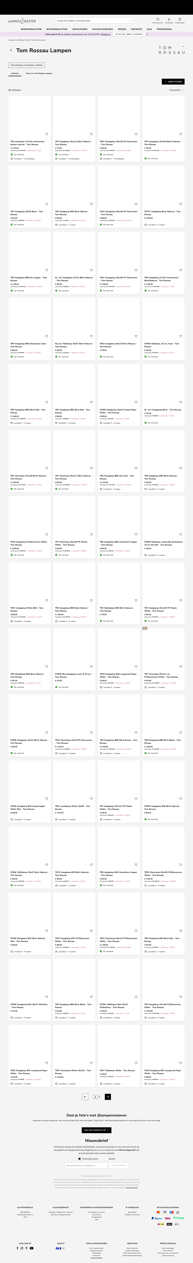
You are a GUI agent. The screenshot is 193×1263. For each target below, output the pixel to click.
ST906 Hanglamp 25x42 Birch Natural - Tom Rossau (29, 731)
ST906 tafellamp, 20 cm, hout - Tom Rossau (161, 334)
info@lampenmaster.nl (25, 1204)
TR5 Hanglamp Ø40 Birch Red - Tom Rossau (161, 929)
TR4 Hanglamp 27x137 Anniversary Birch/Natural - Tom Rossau (161, 268)
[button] (46, 123)
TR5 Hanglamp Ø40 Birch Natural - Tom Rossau (72, 202)
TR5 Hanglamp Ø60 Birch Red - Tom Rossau (72, 400)
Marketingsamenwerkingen (132, 1245)
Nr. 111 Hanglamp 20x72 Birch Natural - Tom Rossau (74, 268)
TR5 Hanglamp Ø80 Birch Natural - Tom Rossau (72, 598)
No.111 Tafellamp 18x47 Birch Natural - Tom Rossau (74, 334)
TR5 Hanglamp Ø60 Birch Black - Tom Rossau (73, 995)
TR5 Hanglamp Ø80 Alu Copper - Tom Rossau (28, 268)
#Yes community (132, 1237)
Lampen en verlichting (16, 29)
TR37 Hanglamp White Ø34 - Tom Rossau (26, 598)
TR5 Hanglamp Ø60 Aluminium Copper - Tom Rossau (118, 532)
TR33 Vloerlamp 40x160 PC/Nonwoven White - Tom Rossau (163, 863)
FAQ (25, 1206)
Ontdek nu (105, 23)
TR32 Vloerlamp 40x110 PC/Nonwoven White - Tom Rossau (118, 929)
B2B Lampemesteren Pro (132, 1242)
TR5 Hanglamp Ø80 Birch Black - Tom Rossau (162, 731)
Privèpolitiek (96, 1242)
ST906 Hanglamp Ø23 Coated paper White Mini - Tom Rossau (27, 797)
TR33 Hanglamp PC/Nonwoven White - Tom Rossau (29, 532)
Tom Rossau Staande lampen (26, 54)
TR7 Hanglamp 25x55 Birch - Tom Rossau (26, 202)
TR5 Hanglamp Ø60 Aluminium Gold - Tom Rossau (28, 334)
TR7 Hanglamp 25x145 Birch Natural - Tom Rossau (162, 132)
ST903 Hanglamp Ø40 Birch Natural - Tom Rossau (162, 797)
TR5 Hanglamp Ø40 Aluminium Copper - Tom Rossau (118, 863)
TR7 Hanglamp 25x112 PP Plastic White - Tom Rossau (116, 797)
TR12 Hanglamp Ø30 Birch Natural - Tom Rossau (72, 863)
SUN (129, 24)
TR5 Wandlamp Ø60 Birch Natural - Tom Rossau (27, 664)
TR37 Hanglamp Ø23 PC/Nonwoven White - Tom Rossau (72, 929)
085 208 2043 (25, 1201)
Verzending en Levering (96, 1201)
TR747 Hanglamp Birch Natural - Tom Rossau (162, 202)
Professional (164, 18)
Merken (27, 29)
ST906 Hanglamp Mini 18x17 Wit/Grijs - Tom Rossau (28, 995)
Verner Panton (168, 1240)
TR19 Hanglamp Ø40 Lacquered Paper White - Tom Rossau (118, 664)
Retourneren (96, 1204)
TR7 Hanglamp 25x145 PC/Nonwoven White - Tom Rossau (162, 995)
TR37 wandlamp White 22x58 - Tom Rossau (72, 797)
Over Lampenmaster (96, 1237)
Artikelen (15, 63)
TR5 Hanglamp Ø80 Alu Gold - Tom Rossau (117, 466)
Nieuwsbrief (132, 1201)
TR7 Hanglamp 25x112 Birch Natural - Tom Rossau (73, 132)
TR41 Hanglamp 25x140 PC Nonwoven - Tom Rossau (118, 202)
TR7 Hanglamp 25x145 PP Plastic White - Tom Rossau (160, 598)
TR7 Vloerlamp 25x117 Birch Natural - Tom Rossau (73, 466)
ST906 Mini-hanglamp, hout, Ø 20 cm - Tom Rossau (73, 664)
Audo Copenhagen (168, 1237)
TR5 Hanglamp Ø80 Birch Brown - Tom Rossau (118, 731)
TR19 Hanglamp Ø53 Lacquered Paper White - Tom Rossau (162, 1061)
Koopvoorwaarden (96, 1240)
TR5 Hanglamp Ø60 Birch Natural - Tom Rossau (161, 466)
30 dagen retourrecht (132, 1204)
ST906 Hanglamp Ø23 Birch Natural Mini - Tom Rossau (27, 929)
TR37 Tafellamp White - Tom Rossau (117, 1059)
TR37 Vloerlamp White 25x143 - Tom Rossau (73, 1061)
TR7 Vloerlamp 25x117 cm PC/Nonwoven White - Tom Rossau (161, 664)
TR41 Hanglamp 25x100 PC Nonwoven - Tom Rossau (118, 268)
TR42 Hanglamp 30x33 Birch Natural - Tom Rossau (118, 334)
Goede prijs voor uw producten (168, 1242)
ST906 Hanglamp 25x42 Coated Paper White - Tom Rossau (118, 400)
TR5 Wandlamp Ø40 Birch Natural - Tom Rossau (117, 598)
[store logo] (22, 10)
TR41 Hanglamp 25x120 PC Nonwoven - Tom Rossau (118, 132)
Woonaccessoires (168, 1245)
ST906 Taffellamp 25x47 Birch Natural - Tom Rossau (29, 863)
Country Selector (96, 1247)
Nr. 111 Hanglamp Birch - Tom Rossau (162, 399)
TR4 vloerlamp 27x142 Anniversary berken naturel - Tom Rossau (27, 132)
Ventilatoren (79, 18)
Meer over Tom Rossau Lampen (39, 63)
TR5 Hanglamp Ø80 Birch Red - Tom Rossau (27, 400)
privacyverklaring (132, 1177)
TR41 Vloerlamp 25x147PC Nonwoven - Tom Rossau (73, 731)
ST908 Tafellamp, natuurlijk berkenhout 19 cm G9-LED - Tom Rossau (163, 532)
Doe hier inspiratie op (95, 1119)
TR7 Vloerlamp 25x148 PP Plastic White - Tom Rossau (71, 532)
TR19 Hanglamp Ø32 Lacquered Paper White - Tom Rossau (28, 1061)
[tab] (15, 71)
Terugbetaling (96, 1206)
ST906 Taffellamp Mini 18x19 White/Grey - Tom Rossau (114, 995)
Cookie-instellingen (132, 1240)
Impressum (96, 1245)
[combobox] (94, 10)
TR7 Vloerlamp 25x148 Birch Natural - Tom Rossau (28, 466)
